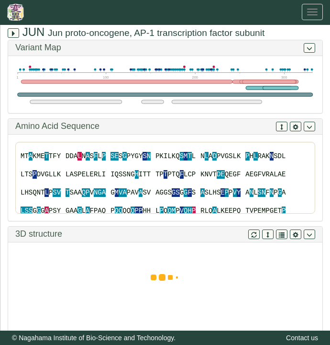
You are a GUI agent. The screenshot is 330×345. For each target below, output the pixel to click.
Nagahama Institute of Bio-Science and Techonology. (97, 338)
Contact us (302, 338)
